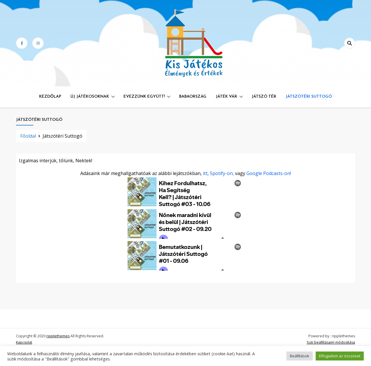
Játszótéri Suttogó (308, 96)
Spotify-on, (222, 173)
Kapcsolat (24, 342)
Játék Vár (226, 96)
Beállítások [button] (299, 355)
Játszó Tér (264, 96)
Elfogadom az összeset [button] (339, 355)
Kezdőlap (50, 96)
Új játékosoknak (89, 96)
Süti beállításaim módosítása (331, 342)
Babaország (192, 96)
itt (205, 173)
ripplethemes (58, 336)
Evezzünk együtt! (144, 96)
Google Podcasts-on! (268, 173)
